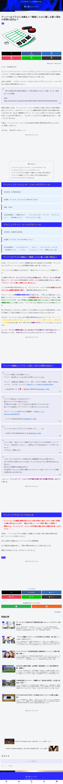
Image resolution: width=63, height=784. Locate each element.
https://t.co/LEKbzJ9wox (45, 385)
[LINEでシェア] (31, 58)
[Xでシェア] (11, 53)
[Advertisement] (31, 147)
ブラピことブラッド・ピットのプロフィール (26, 170)
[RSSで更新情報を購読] (47, 606)
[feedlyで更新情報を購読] (16, 606)
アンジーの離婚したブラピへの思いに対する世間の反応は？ (31, 175)
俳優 (3, 557)
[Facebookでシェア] (31, 53)
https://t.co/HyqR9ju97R (12, 414)
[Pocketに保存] (11, 58)
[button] (51, 58)
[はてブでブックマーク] (51, 53)
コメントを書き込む (31, 761)
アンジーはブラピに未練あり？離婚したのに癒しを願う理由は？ (32, 173)
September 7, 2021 (43, 389)
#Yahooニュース (31, 385)
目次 (29, 164)
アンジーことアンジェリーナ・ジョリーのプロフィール (29, 167)
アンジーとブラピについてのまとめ (23, 178)
